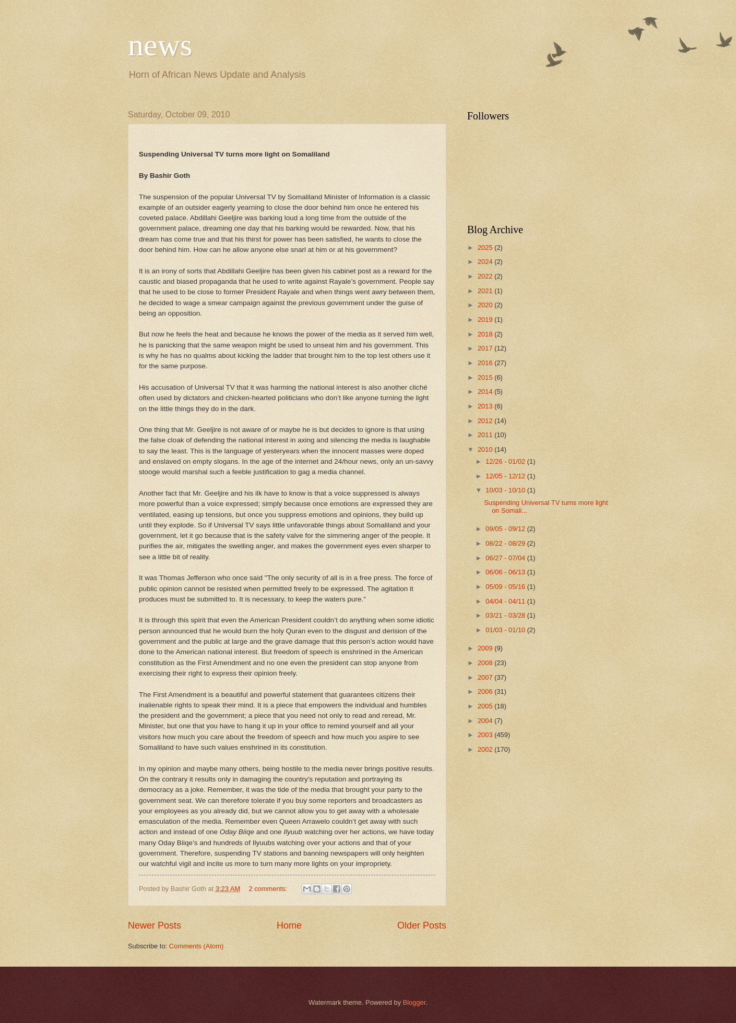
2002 (486, 749)
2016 (486, 363)
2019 (486, 319)
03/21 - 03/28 (506, 615)
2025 (486, 247)
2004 (486, 721)
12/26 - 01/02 (506, 461)
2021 (486, 291)
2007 (486, 677)
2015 (486, 377)
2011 (486, 435)
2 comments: (268, 889)
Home (289, 925)
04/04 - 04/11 (506, 601)
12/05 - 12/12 (506, 476)
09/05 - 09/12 (506, 529)
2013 (486, 406)
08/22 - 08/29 (506, 543)
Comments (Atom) (196, 946)
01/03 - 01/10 (506, 630)
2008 (486, 663)
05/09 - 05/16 (506, 587)
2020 (486, 305)
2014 (486, 391)
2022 (486, 276)
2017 (486, 348)
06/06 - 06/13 (506, 572)
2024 (486, 262)
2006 (486, 691)
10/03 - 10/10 (506, 490)
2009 (486, 648)
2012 (486, 421)
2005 (486, 706)
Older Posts (421, 925)
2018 (486, 334)
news (160, 45)
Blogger (414, 1002)
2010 (486, 449)
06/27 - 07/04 (506, 558)
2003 (486, 735)
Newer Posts (154, 925)
